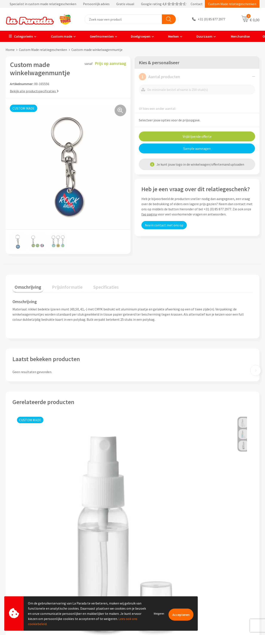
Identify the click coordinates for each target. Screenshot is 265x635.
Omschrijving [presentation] (25, 285)
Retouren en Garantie (154, 581)
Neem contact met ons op (164, 225)
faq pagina (149, 214)
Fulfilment (146, 594)
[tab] (25, 285)
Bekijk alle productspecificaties (34, 91)
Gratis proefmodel (151, 562)
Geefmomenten (99, 36)
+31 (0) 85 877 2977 (211, 19)
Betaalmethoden (150, 588)
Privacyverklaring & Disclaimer (97, 581)
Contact (197, 4)
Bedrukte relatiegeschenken (221, 575)
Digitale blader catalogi (218, 581)
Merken (170, 36)
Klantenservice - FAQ (153, 555)
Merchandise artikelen (217, 562)
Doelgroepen (138, 36)
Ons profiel (83, 555)
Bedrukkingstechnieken (218, 568)
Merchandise (237, 36)
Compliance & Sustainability (95, 568)
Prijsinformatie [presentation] (61, 285)
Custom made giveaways (219, 555)
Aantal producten (159, 76)
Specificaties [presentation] (95, 285)
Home (10, 49)
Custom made (58, 36)
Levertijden (146, 575)
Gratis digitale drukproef (156, 568)
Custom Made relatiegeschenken (232, 4)
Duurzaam (201, 36)
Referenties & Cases (89, 562)
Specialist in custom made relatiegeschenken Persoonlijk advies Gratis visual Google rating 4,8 (96, 4)
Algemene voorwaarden (92, 575)
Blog (204, 588)
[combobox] (123, 19)
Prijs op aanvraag (32, 509)
